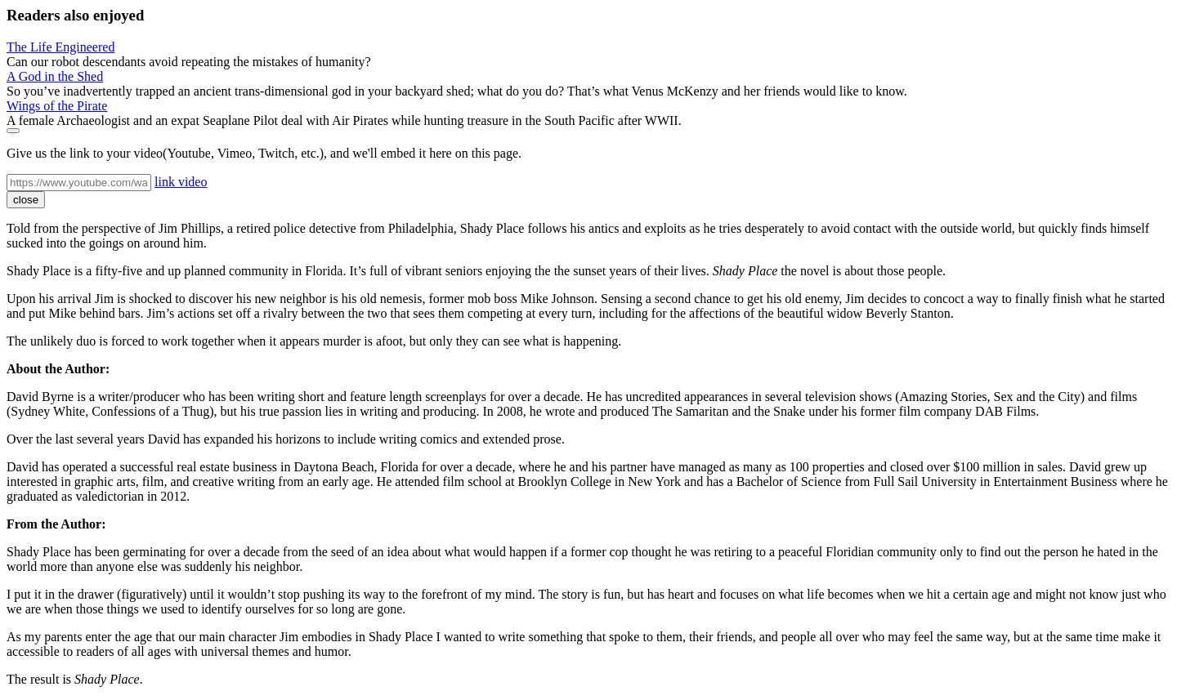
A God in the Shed (55, 76)
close (25, 200)
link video (180, 182)
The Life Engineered (60, 47)
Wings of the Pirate (57, 106)
